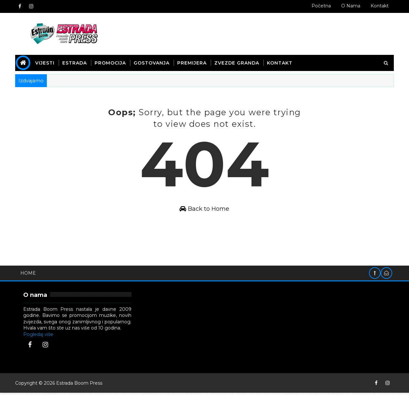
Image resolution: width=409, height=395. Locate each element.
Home (28, 275)
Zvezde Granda (237, 63)
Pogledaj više (39, 336)
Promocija (111, 63)
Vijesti (45, 63)
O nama (350, 6)
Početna (321, 6)
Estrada (75, 63)
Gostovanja (152, 63)
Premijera (192, 63)
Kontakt (379, 6)
